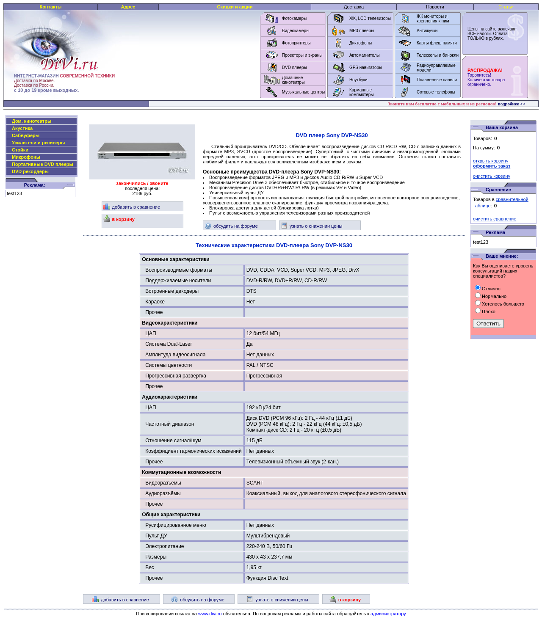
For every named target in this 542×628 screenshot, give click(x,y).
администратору (388, 613)
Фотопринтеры (296, 43)
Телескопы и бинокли (438, 55)
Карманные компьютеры (361, 92)
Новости (435, 6)
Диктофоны (360, 43)
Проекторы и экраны (302, 55)
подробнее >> (511, 103)
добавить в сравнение (131, 206)
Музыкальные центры (303, 92)
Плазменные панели (437, 79)
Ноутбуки (358, 79)
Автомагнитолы (364, 55)
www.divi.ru (210, 613)
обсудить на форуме (231, 226)
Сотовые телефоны (436, 92)
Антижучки (427, 30)
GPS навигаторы (365, 67)
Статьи (506, 6)
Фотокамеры (294, 18)
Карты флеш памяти (437, 43)
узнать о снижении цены (311, 226)
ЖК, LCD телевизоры (370, 18)
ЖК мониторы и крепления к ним (433, 18)
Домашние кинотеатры (293, 80)
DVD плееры (294, 67)
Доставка (354, 6)
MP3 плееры (361, 30)
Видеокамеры (296, 30)
